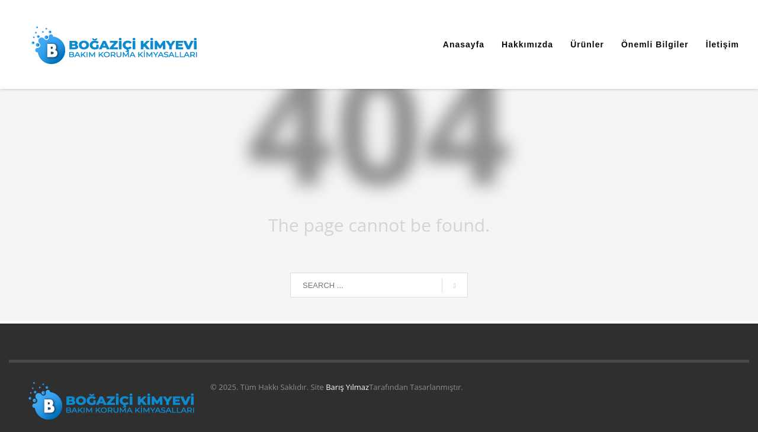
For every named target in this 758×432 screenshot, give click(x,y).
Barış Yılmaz (347, 387)
